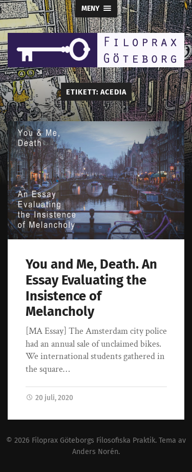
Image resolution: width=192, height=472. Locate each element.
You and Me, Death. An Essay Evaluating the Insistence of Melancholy (91, 287)
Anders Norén (95, 451)
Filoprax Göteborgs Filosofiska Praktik (93, 440)
